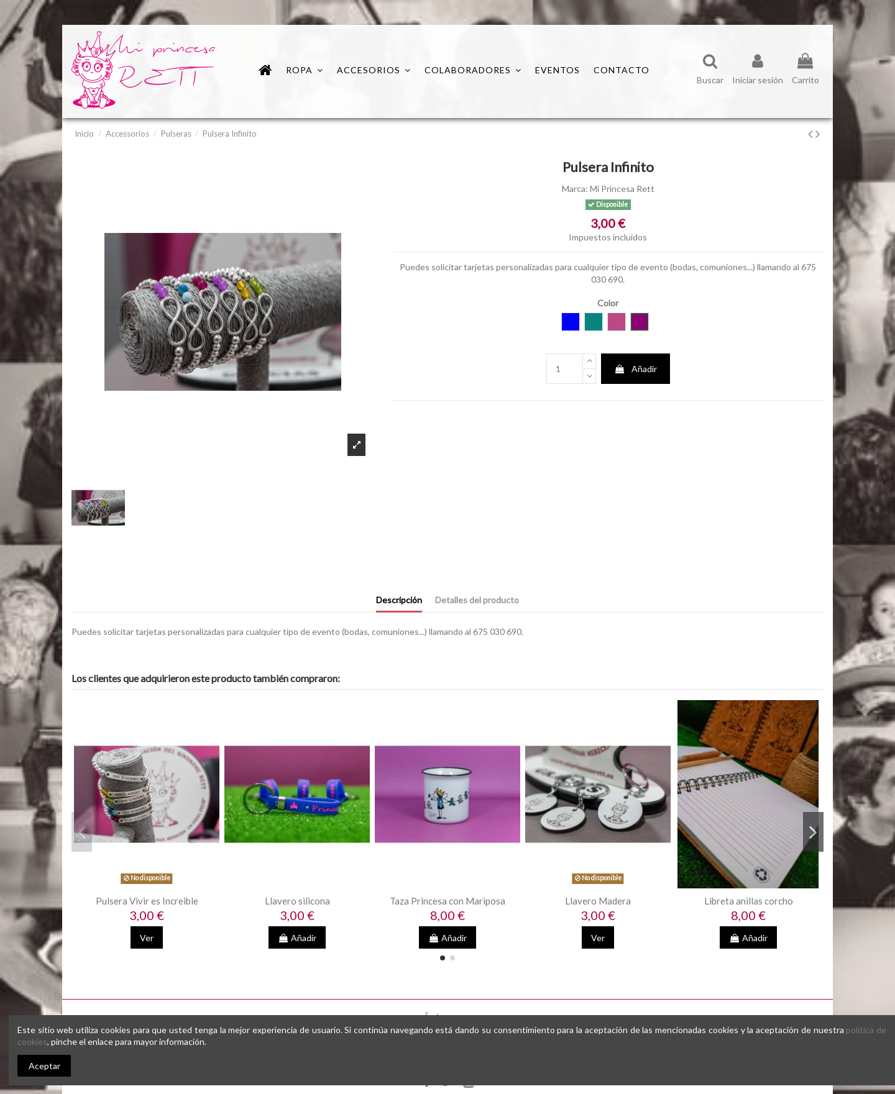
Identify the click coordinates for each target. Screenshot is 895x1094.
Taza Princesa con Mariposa (447, 900)
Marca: (575, 188)
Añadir (635, 368)
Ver (147, 937)
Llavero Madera (598, 900)
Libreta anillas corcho (748, 900)
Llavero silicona (297, 900)
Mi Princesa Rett (622, 188)
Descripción (399, 600)
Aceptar (44, 1065)
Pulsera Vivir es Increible (147, 900)
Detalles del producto (477, 600)
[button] (473, 70)
